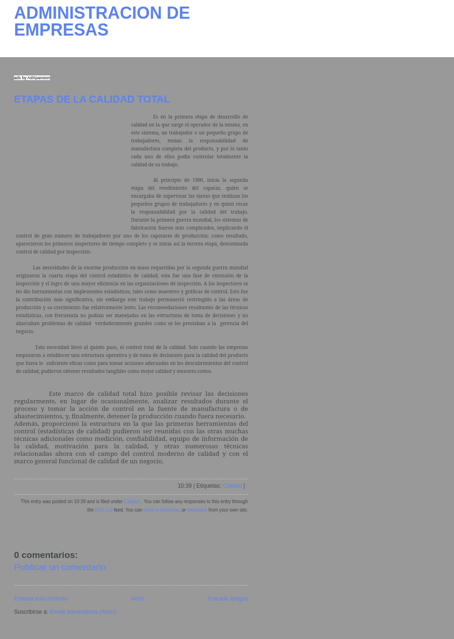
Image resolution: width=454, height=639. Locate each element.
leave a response (161, 510)
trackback (197, 510)
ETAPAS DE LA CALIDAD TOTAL (92, 99)
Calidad (232, 486)
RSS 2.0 (103, 510)
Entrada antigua (228, 598)
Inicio (138, 598)
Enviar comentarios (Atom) (83, 612)
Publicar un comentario (60, 567)
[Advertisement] (72, 171)
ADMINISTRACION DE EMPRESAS (102, 21)
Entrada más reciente (40, 598)
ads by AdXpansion (32, 77)
